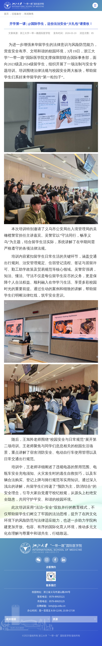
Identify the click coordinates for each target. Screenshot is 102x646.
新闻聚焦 (29, 14)
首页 (6, 14)
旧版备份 (16, 14)
